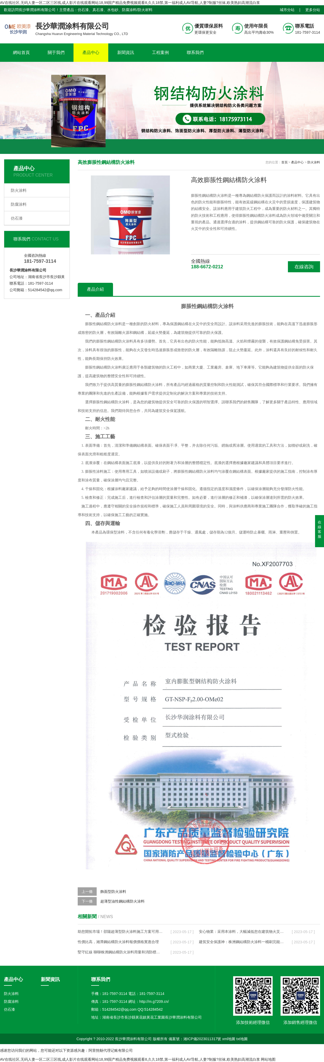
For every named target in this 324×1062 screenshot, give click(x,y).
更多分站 (312, 10)
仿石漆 (17, 218)
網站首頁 (21, 52)
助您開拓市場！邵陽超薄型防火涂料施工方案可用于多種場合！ (120, 931)
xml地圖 (228, 1039)
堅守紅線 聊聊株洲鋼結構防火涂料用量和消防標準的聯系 (120, 952)
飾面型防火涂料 (113, 891)
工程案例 (160, 52)
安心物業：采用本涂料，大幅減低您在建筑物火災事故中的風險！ (241, 931)
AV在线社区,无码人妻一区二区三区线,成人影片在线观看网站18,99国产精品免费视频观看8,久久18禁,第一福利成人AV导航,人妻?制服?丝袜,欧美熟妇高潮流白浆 (130, 3)
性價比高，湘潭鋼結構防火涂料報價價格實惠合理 (118, 942)
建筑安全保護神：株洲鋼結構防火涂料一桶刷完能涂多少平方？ (241, 942)
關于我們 (56, 52)
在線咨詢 (303, 266)
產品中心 (90, 52)
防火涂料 (19, 190)
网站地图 (268, 1059)
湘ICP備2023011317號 (202, 1039)
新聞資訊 (125, 52)
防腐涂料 (19, 204)
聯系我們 (195, 52)
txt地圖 (242, 1039)
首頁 (284, 162)
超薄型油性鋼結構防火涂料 (122, 901)
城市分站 (287, 10)
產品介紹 (95, 289)
